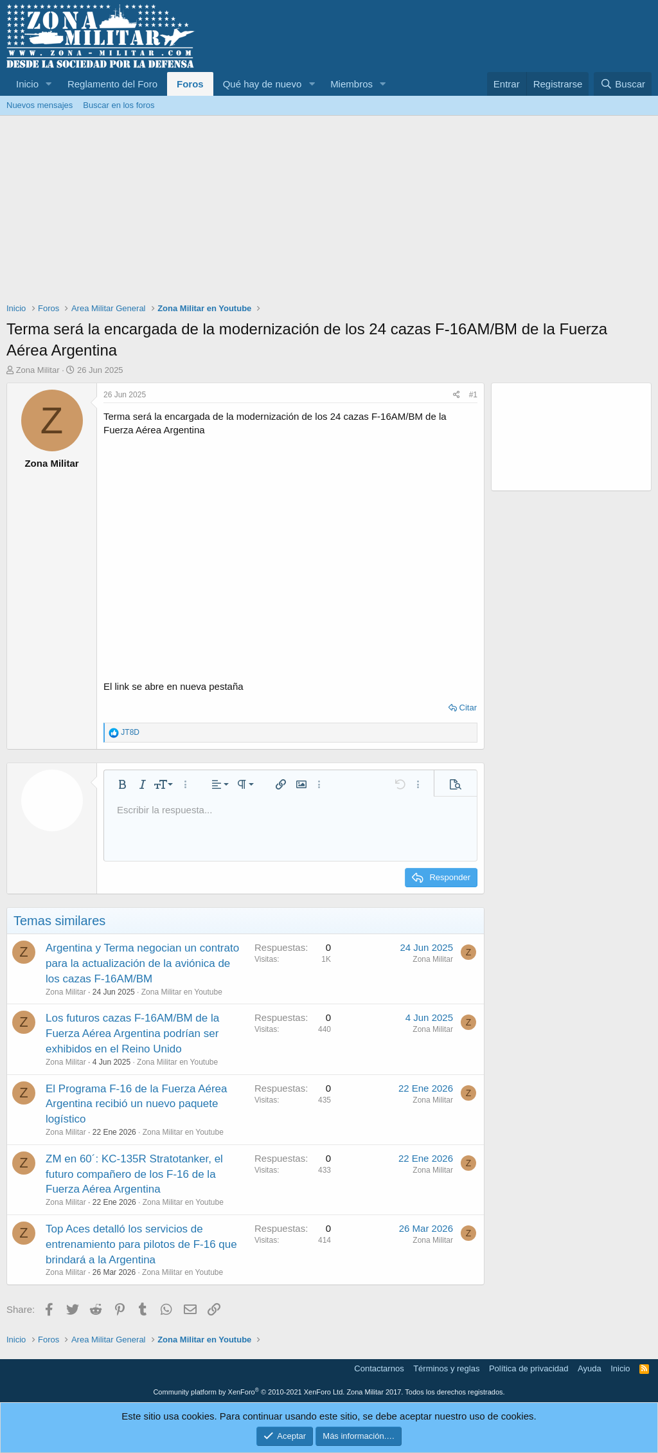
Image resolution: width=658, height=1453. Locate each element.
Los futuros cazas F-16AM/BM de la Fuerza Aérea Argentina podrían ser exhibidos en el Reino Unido (132, 1033)
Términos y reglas (446, 1368)
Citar (468, 707)
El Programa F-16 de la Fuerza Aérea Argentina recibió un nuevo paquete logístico (136, 1104)
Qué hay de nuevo (262, 83)
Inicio (27, 83)
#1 (473, 394)
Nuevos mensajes (39, 105)
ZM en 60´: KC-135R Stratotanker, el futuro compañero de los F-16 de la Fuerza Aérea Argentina (134, 1174)
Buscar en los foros (118, 105)
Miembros (351, 83)
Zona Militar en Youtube (181, 992)
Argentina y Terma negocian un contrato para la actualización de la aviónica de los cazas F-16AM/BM (142, 963)
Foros (190, 83)
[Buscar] (623, 84)
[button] (49, 84)
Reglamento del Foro (112, 83)
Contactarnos (379, 1368)
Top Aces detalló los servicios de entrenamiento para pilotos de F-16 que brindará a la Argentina (141, 1244)
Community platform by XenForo (248, 1392)
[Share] (457, 395)
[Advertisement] (329, 212)
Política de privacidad (529, 1368)
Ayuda (589, 1368)
